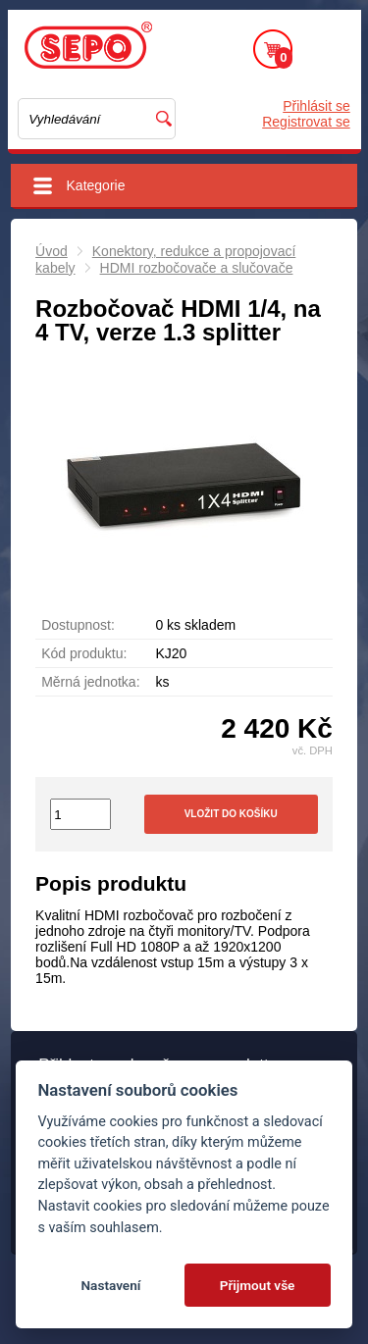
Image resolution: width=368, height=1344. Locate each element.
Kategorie (96, 185)
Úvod (51, 251)
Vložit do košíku (231, 813)
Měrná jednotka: (90, 682)
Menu (327, 49)
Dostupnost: (78, 625)
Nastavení (110, 1285)
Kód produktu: (84, 653)
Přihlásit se (316, 106)
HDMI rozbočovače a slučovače (196, 268)
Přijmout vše (257, 1285)
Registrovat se (305, 121)
